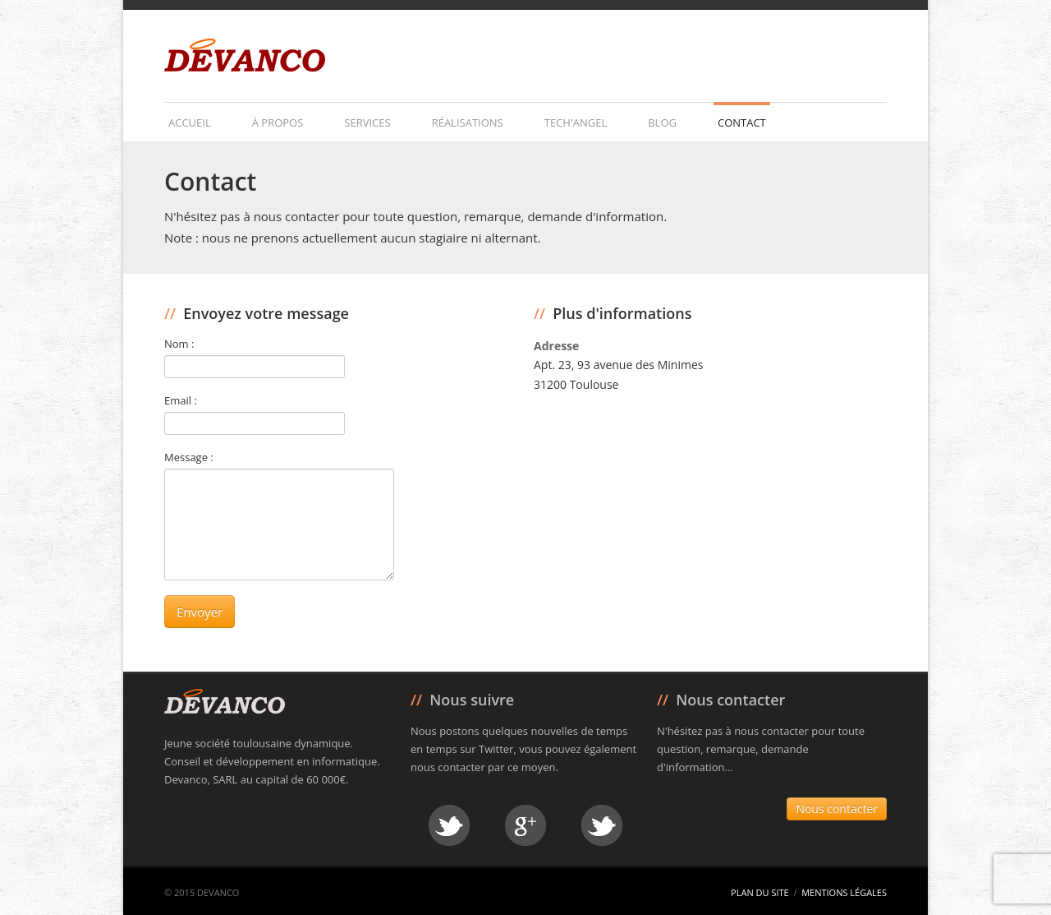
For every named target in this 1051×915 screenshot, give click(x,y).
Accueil (189, 122)
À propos (278, 122)
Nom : (179, 343)
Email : (180, 400)
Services (367, 122)
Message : (188, 457)
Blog (662, 122)
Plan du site (760, 892)
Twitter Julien (601, 825)
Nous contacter (837, 808)
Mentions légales (844, 892)
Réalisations (467, 122)
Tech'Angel (575, 122)
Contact (742, 122)
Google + (525, 825)
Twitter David (449, 825)
